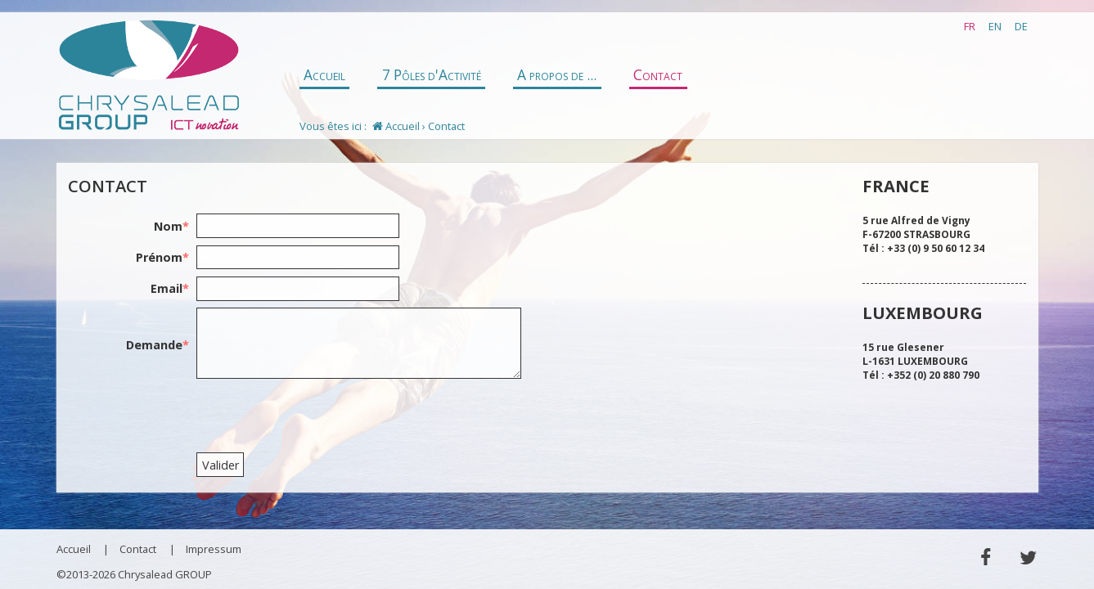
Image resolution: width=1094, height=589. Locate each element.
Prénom (162, 257)
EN (995, 26)
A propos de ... (557, 74)
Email (170, 288)
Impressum (213, 549)
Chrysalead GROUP (148, 76)
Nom (171, 226)
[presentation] (320, 417)
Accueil (324, 74)
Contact (657, 74)
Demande (157, 345)
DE (1021, 26)
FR (969, 26)
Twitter (1028, 557)
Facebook (985, 557)
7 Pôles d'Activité (431, 74)
